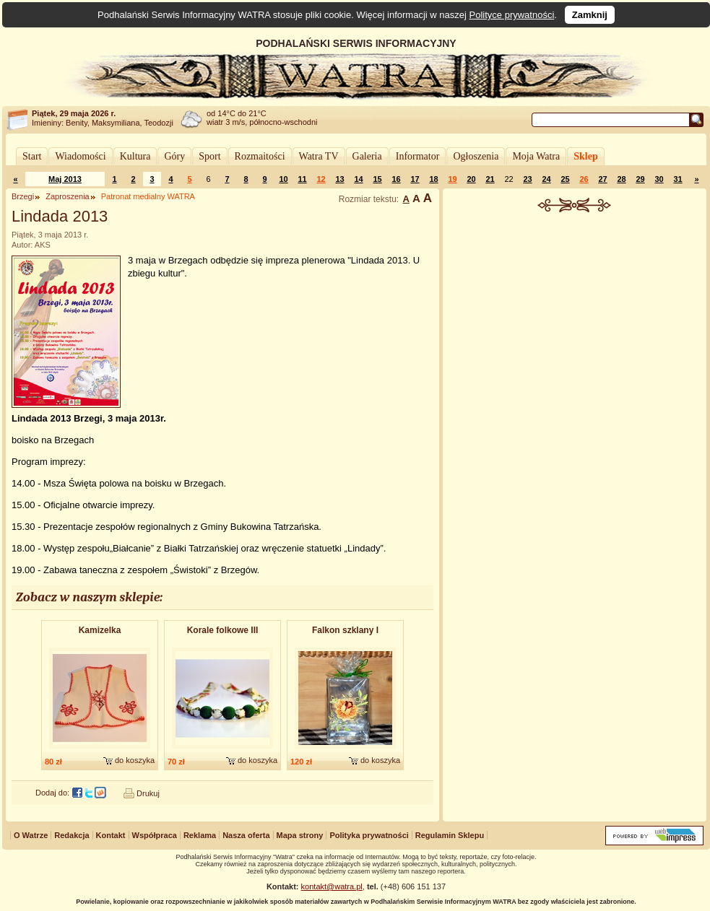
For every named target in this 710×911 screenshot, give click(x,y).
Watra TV (319, 156)
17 (414, 179)
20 (471, 179)
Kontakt (111, 835)
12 (320, 179)
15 (377, 179)
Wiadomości (80, 156)
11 (302, 179)
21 (489, 179)
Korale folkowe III (223, 630)
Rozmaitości (260, 156)
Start (31, 156)
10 (283, 179)
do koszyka (135, 760)
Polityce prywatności (512, 14)
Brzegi (23, 196)
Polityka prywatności (368, 835)
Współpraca (154, 835)
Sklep (585, 156)
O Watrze (31, 835)
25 (564, 179)
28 (621, 179)
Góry (174, 156)
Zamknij (589, 14)
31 (677, 179)
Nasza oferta (245, 835)
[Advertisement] (575, 320)
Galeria (367, 156)
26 (583, 179)
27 (602, 179)
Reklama (199, 835)
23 (527, 179)
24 (546, 179)
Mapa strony (300, 835)
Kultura (135, 156)
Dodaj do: (52, 792)
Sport (209, 156)
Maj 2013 (65, 179)
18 (433, 179)
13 (339, 179)
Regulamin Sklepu (449, 835)
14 (358, 179)
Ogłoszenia (475, 156)
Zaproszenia (68, 196)
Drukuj (148, 793)
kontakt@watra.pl (332, 886)
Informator (418, 156)
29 (640, 179)
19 (452, 179)
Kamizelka (100, 630)
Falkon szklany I (345, 630)
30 (658, 179)
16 (395, 179)
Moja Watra (536, 156)
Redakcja (71, 835)
